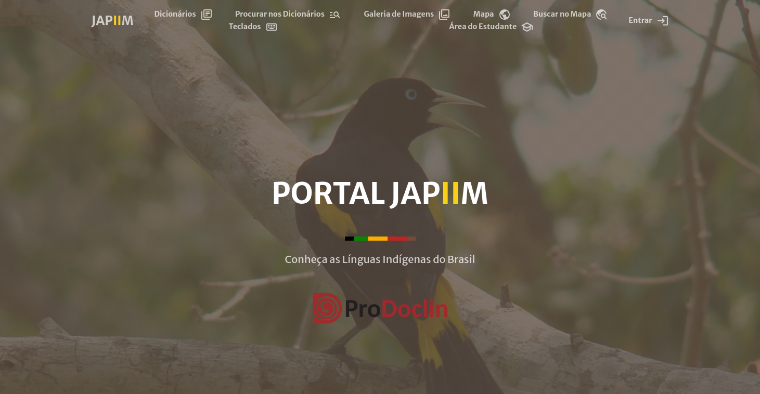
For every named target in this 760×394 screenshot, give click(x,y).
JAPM (113, 20)
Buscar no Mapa (570, 14)
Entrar (648, 21)
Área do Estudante (491, 27)
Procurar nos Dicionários (288, 14)
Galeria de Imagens (407, 14)
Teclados (253, 27)
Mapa (492, 14)
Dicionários (183, 14)
